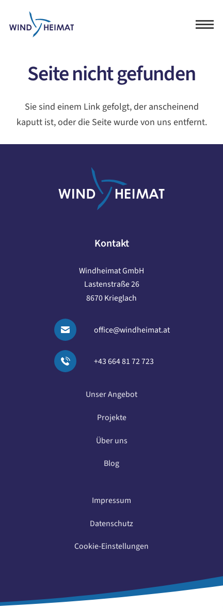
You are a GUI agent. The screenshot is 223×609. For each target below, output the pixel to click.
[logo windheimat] (41, 24)
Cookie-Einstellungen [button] (111, 550)
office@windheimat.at (132, 330)
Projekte (111, 421)
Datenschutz (111, 527)
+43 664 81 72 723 (124, 361)
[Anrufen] (71, 361)
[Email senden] (71, 330)
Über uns (112, 444)
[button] (204, 24)
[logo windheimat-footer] (111, 188)
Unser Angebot (111, 398)
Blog (111, 467)
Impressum (111, 504)
